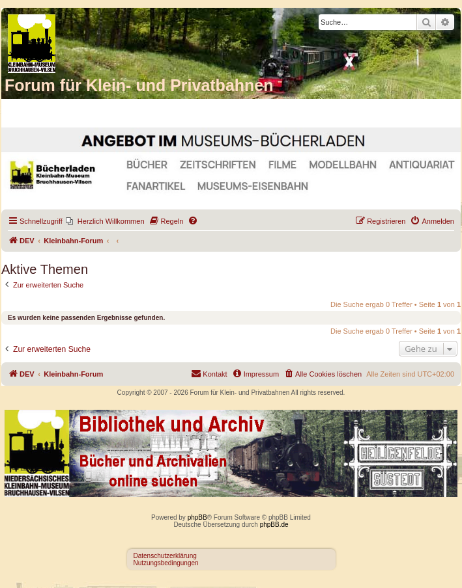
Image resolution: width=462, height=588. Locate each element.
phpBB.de (274, 524)
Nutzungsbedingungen (166, 563)
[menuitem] (105, 221)
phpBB (197, 517)
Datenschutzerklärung (165, 555)
